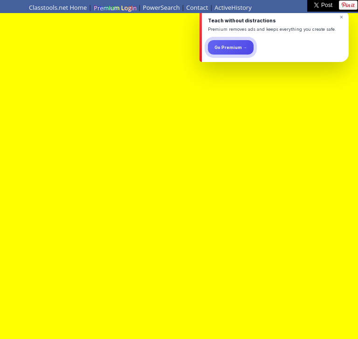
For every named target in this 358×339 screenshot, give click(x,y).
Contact (197, 7)
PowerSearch (161, 7)
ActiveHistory (233, 7)
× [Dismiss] (341, 17)
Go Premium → (230, 47)
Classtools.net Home (58, 7)
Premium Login (114, 7)
